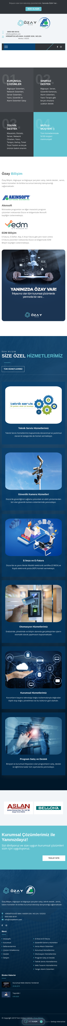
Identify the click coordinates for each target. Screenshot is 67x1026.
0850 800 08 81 (11, 916)
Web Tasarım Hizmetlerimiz (46, 965)
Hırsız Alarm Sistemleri (44, 946)
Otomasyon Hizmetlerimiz (33, 626)
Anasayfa (7, 939)
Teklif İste (53, 858)
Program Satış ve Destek (33, 759)
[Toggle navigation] (6, 46)
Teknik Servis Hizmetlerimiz (33, 428)
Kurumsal (7, 942)
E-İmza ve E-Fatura (33, 560)
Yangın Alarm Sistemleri (44, 969)
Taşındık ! (16, 993)
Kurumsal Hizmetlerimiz (33, 693)
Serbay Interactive (58, 1021)
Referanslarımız (9, 946)
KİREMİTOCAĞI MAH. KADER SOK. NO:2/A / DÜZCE (25, 913)
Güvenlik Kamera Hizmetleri (33, 494)
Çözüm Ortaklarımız (11, 950)
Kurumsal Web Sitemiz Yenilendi (26, 983)
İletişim (6, 958)
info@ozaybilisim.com (13, 920)
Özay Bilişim (38, 1018)
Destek (6, 954)
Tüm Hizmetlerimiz (13, 369)
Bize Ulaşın (33, 9)
